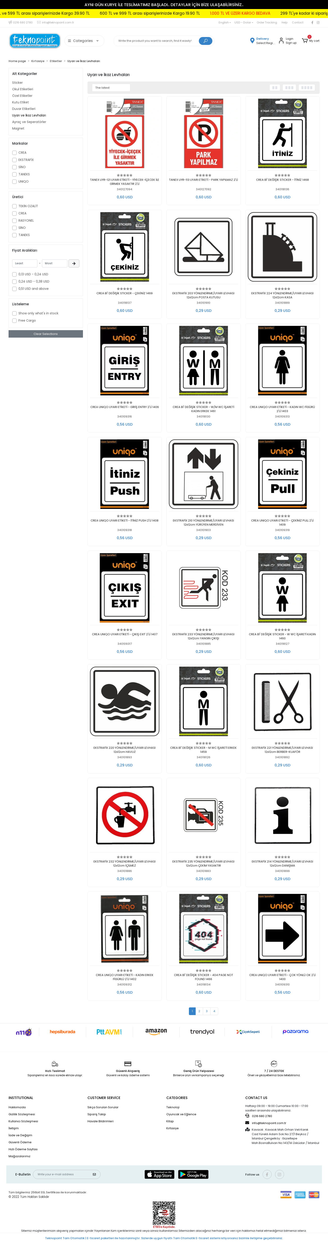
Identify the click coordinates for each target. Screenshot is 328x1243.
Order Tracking (267, 22)
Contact (297, 22)
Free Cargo (27, 320)
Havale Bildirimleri (100, 1121)
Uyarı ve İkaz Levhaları (29, 115)
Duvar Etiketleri (23, 109)
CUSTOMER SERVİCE (103, 1097)
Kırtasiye (172, 1128)
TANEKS (24, 174)
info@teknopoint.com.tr (265, 1123)
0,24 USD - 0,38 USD (33, 281)
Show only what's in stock (38, 313)
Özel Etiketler (22, 95)
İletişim (14, 1128)
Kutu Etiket (20, 102)
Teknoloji (172, 1107)
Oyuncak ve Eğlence (181, 1114)
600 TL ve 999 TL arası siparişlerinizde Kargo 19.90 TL (191, 13)
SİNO (22, 167)
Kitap (170, 1121)
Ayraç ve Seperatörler (29, 122)
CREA (22, 152)
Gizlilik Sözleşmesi (22, 1114)
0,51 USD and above (33, 288)
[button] (310, 41)
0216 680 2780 (258, 1116)
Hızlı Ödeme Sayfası (23, 1149)
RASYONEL (26, 220)
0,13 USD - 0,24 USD (33, 274)
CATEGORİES (177, 1097)
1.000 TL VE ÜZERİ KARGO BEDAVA (281, 13)
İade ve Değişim (20, 1135)
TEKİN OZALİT (28, 206)
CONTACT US (256, 1097)
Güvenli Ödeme (20, 1142)
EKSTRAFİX (26, 160)
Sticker (17, 82)
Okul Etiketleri (22, 89)
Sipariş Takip (96, 1114)
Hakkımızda (17, 1107)
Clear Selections (46, 334)
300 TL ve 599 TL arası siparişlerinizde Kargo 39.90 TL (80, 13)
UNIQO (23, 181)
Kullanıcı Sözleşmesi (23, 1121)
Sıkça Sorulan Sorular (103, 1107)
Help (284, 22)
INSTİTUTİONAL (21, 1097)
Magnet (18, 128)
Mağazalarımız (19, 1156)
